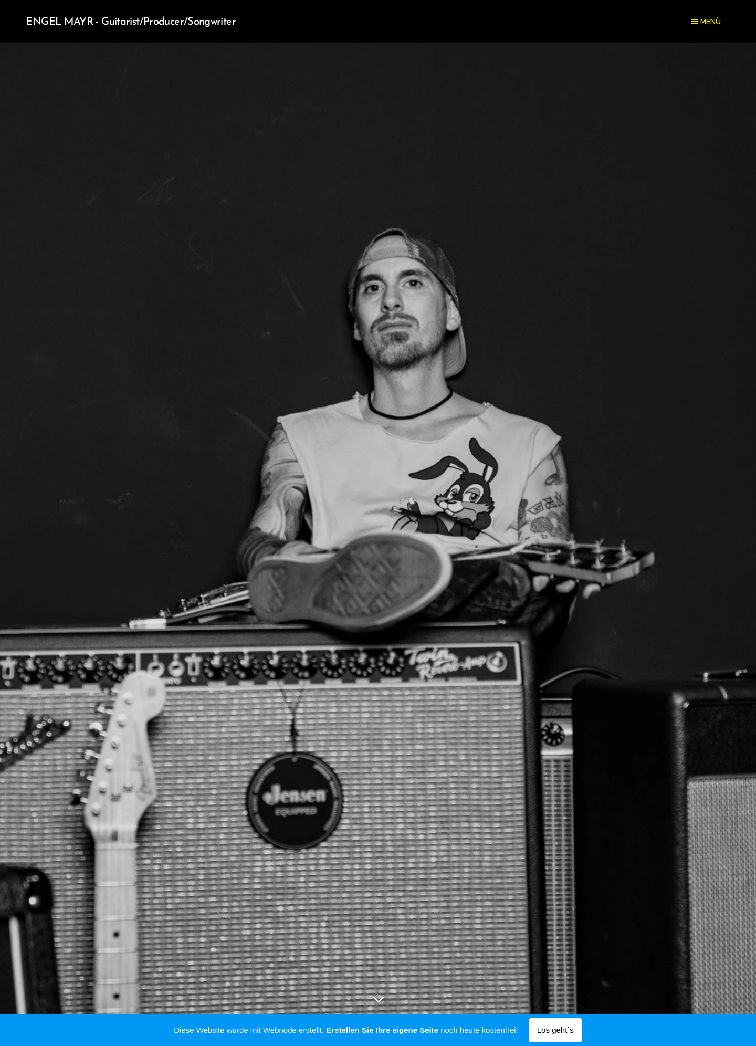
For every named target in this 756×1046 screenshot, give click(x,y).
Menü (706, 21)
